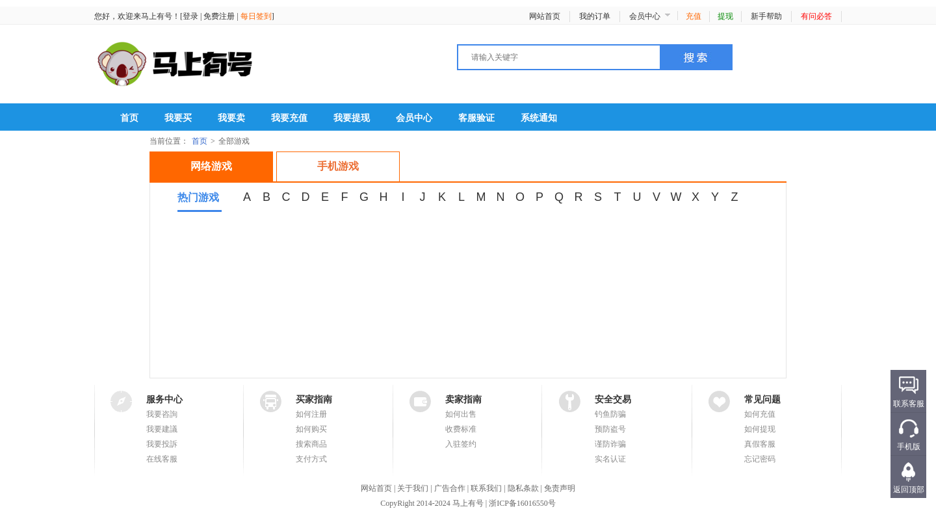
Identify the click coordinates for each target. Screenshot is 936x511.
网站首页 (544, 16)
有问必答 (816, 16)
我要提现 (351, 118)
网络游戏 (211, 166)
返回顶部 (908, 489)
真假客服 (759, 444)
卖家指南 (463, 399)
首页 (129, 118)
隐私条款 (523, 488)
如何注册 (311, 414)
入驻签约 (460, 444)
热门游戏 (198, 197)
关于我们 (412, 488)
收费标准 (460, 429)
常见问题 (762, 399)
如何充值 (759, 414)
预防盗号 (610, 429)
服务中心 (164, 399)
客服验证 (476, 118)
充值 (693, 16)
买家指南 (314, 399)
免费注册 (219, 16)
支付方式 (311, 459)
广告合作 (449, 488)
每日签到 (256, 16)
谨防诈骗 (610, 444)
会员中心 (644, 16)
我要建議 (161, 429)
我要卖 (231, 118)
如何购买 (311, 429)
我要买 (178, 118)
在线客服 (161, 459)
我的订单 (594, 16)
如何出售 (460, 414)
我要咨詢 (161, 414)
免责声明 (559, 488)
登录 (190, 16)
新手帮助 (766, 16)
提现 (725, 16)
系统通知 (539, 118)
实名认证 (610, 459)
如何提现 (759, 429)
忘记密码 (759, 459)
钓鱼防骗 (610, 414)
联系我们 (486, 488)
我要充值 (289, 118)
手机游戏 (338, 166)
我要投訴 (161, 444)
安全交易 (613, 399)
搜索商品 (311, 444)
